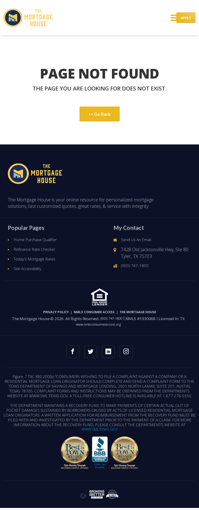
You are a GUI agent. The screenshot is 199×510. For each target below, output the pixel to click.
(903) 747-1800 (136, 266)
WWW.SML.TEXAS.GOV (99, 430)
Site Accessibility (30, 269)
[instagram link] (128, 352)
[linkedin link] (109, 352)
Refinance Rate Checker (38, 249)
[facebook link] (71, 352)
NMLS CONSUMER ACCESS (92, 312)
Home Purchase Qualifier (39, 240)
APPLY (186, 17)
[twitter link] (90, 352)
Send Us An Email (139, 240)
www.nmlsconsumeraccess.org (98, 324)
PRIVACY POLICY (45, 312)
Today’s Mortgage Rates (38, 259)
